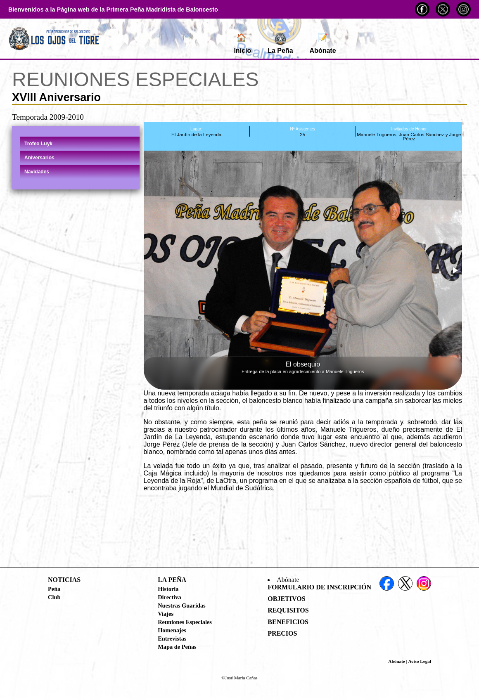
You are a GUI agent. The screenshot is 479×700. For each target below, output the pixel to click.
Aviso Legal (419, 661)
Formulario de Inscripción (319, 587)
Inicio (242, 43)
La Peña (280, 43)
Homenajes (172, 630)
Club (54, 597)
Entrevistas (172, 638)
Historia (168, 589)
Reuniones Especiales (185, 622)
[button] (454, 270)
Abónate (323, 43)
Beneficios (288, 621)
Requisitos (288, 610)
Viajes (165, 613)
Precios (282, 633)
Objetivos (286, 598)
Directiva (169, 597)
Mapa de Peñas (177, 646)
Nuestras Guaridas (182, 605)
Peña (54, 589)
